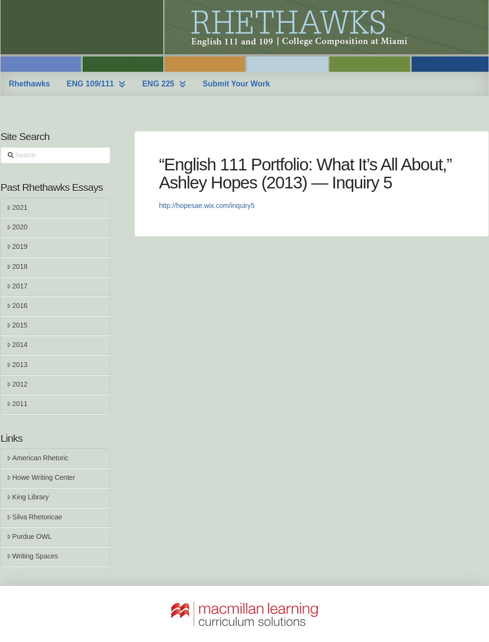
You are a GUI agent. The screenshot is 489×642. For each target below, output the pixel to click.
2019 (17, 246)
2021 (17, 207)
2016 (17, 306)
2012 (17, 384)
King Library (28, 497)
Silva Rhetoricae (34, 517)
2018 (17, 266)
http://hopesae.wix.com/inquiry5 (207, 205)
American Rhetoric (37, 458)
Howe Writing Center (41, 477)
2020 (17, 227)
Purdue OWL (29, 536)
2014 (17, 345)
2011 (17, 404)
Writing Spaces (32, 556)
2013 (17, 365)
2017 (17, 286)
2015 (17, 325)
